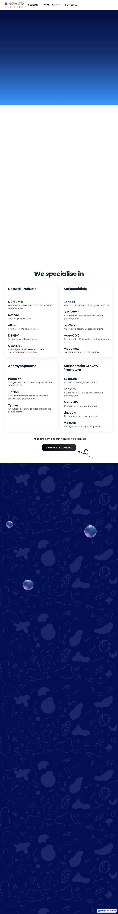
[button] (51, 5)
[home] (14, 5)
